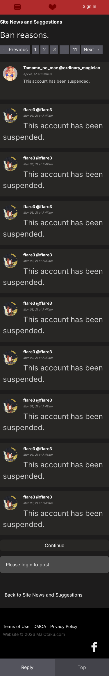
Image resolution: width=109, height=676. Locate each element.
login (27, 564)
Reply (27, 667)
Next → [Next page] (92, 49)
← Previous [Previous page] (15, 49)
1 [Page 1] (35, 49)
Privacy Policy (63, 626)
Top (82, 667)
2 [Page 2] (44, 49)
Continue (54, 545)
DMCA (39, 626)
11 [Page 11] (75, 49)
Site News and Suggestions (31, 22)
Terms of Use (16, 626)
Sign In (89, 6)
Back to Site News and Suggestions (43, 595)
